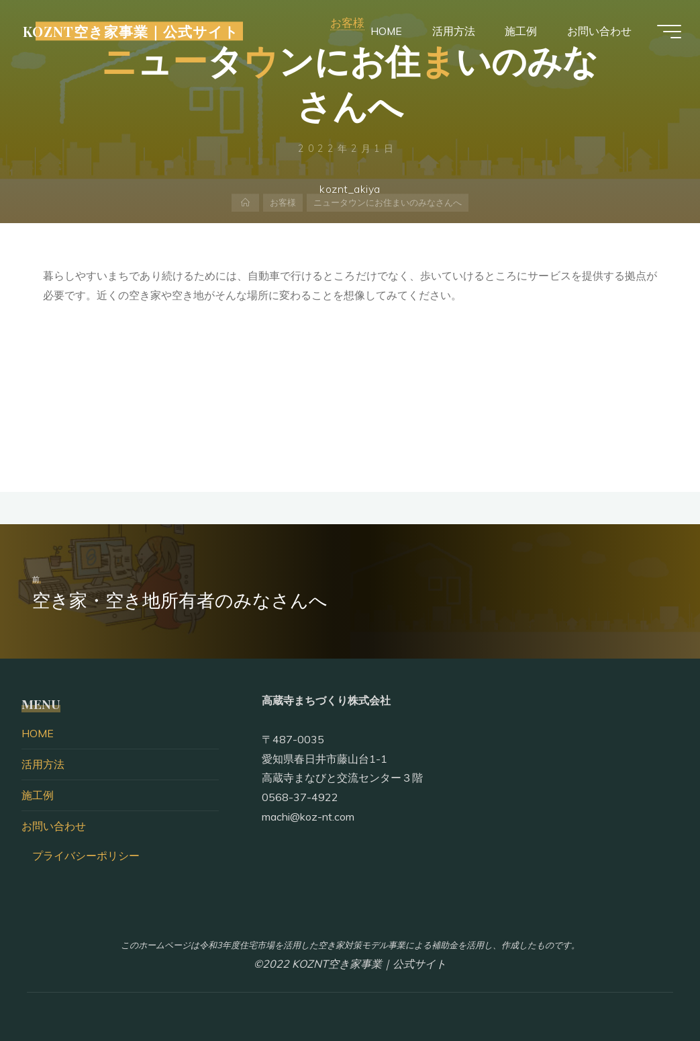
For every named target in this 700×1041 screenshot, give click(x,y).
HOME (37, 733)
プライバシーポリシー (86, 855)
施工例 (37, 795)
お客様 (283, 203)
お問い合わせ (53, 826)
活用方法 (42, 764)
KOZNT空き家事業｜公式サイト (134, 31)
